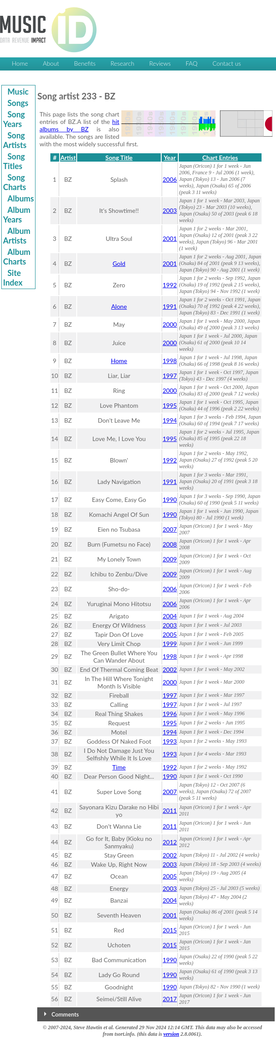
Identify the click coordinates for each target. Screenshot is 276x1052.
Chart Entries (220, 157)
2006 (170, 179)
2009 (170, 559)
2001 (170, 238)
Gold (119, 263)
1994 (170, 420)
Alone (119, 306)
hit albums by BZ (79, 125)
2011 (170, 810)
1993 (170, 741)
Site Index (12, 277)
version (171, 1034)
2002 (170, 669)
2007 (170, 529)
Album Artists (16, 235)
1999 (170, 643)
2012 (170, 842)
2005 (170, 634)
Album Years (16, 214)
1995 (170, 405)
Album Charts (16, 256)
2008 (170, 544)
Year (170, 157)
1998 (170, 360)
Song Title (119, 157)
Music (17, 91)
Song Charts (14, 182)
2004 (170, 616)
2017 (170, 999)
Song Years (14, 119)
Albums (20, 198)
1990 (170, 499)
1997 (170, 375)
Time (119, 767)
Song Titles (14, 161)
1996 (170, 713)
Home (119, 360)
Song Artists (14, 140)
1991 (170, 306)
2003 (170, 210)
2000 (170, 324)
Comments (65, 1014)
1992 (170, 285)
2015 (170, 930)
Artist (68, 157)
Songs (17, 103)
